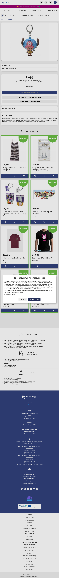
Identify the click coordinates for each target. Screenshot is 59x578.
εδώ (50, 290)
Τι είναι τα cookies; (11, 294)
